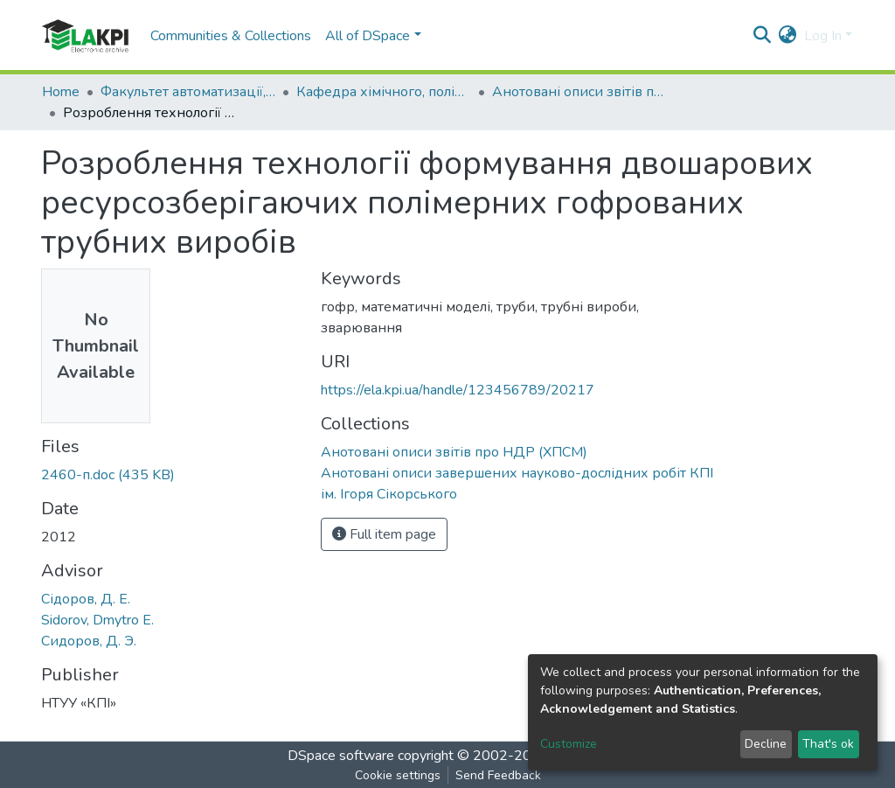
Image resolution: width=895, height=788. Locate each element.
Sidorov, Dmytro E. (97, 620)
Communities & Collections (230, 35)
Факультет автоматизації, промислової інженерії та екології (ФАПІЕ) (188, 91)
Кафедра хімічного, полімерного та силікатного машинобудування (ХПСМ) (383, 91)
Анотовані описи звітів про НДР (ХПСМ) (579, 91)
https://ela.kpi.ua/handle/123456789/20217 (457, 390)
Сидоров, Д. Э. (88, 641)
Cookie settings (398, 775)
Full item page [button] (384, 534)
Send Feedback (498, 775)
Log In (823, 35)
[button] (788, 35)
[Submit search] (763, 35)
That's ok (828, 744)
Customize (568, 744)
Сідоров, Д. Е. (85, 599)
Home (61, 91)
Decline (766, 744)
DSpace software (341, 755)
